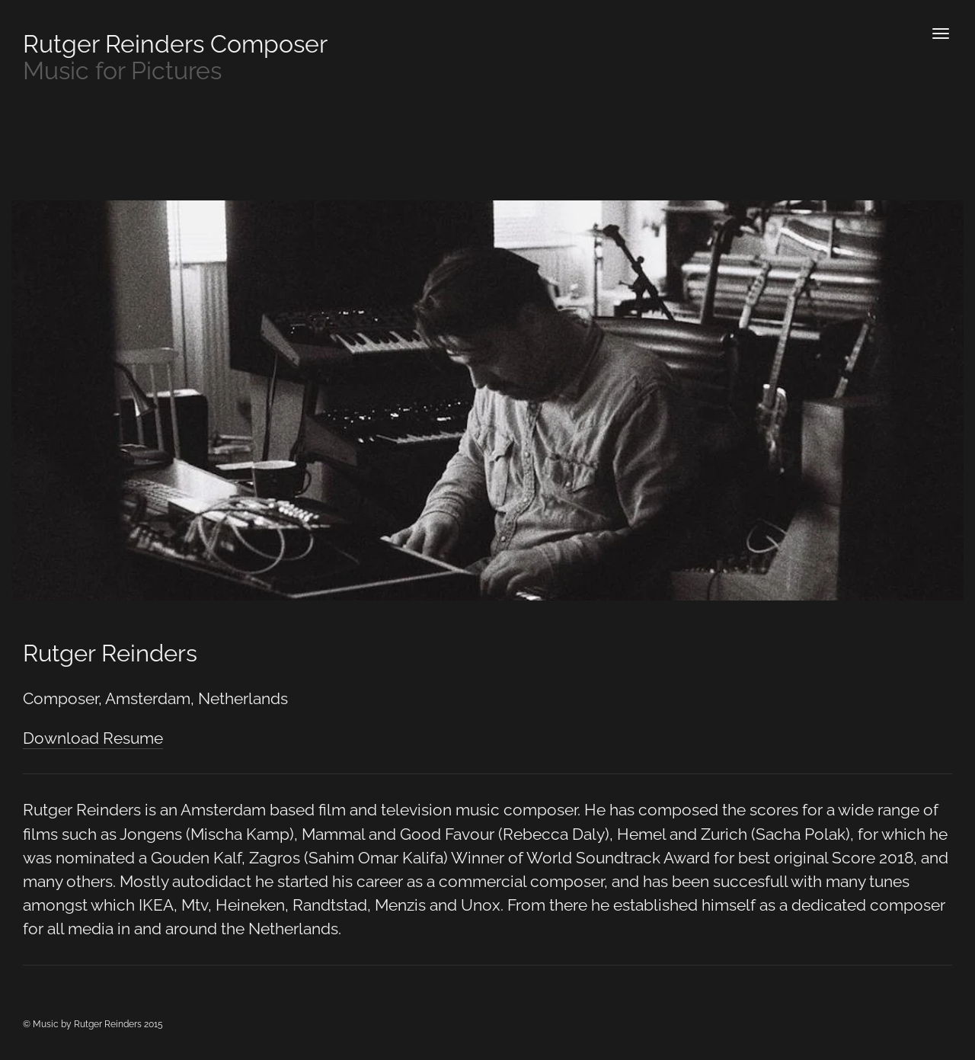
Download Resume (93, 738)
